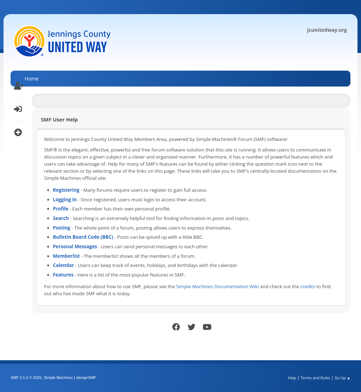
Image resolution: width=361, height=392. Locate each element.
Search (61, 218)
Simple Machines (58, 377)
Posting (61, 228)
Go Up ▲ (342, 377)
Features (63, 275)
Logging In (65, 199)
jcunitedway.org (327, 29)
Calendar (63, 265)
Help (292, 377)
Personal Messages (75, 246)
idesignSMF (86, 377)
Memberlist (66, 256)
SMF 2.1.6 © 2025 (26, 377)
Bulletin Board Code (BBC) (83, 237)
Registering (66, 190)
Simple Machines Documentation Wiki (217, 286)
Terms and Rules (315, 377)
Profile (60, 209)
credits (307, 286)
